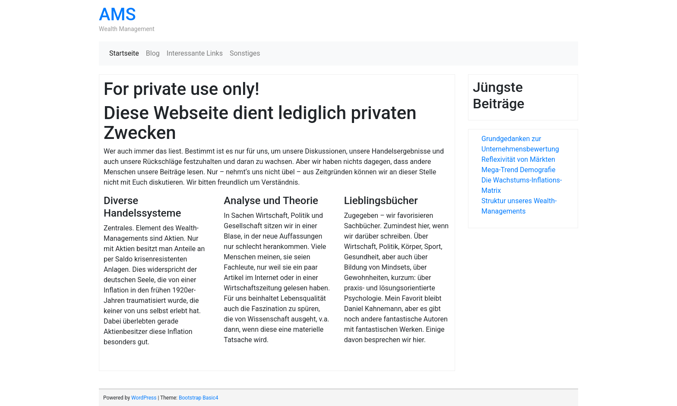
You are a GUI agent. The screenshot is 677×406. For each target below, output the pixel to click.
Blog (153, 53)
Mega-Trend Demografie (518, 170)
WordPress (143, 398)
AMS (117, 14)
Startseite (124, 53)
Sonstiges (245, 53)
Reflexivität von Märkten (518, 159)
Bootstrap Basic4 (198, 398)
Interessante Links (195, 53)
